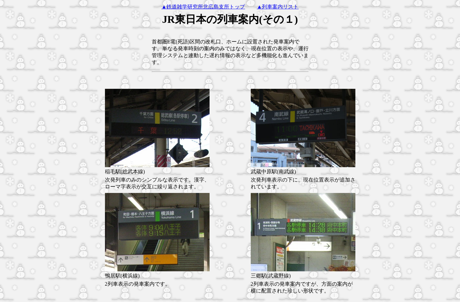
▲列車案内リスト (278, 6)
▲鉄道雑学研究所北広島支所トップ (203, 6)
